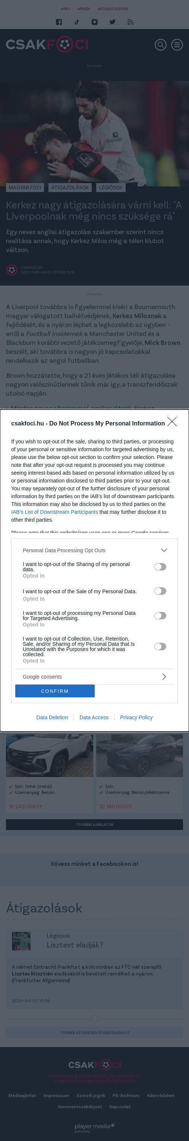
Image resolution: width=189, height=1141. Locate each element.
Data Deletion (52, 717)
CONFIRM (55, 691)
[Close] (174, 424)
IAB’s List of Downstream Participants (54, 512)
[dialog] (94, 570)
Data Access (93, 717)
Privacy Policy (136, 717)
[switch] (160, 566)
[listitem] (94, 550)
